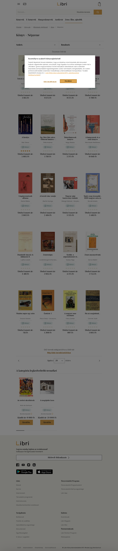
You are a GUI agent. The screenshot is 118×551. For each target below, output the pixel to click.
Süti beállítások (50, 82)
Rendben (68, 81)
